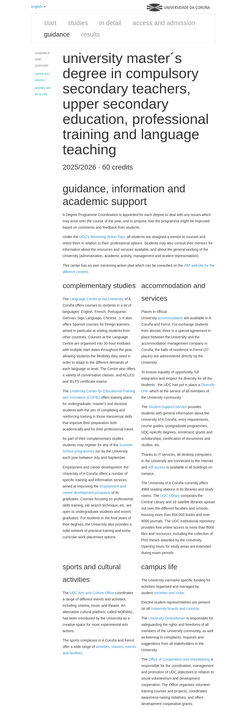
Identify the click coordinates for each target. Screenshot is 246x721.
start (50, 22)
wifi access (157, 467)
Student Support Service (168, 407)
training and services (42, 76)
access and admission (164, 22)
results (90, 34)
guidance (57, 34)
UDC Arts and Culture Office (92, 593)
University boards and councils (175, 609)
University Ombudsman (167, 618)
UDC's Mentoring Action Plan (102, 237)
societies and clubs (169, 593)
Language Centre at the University (97, 299)
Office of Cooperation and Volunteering (179, 659)
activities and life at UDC (43, 91)
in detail (110, 22)
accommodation (170, 318)
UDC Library (170, 496)
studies (78, 22)
